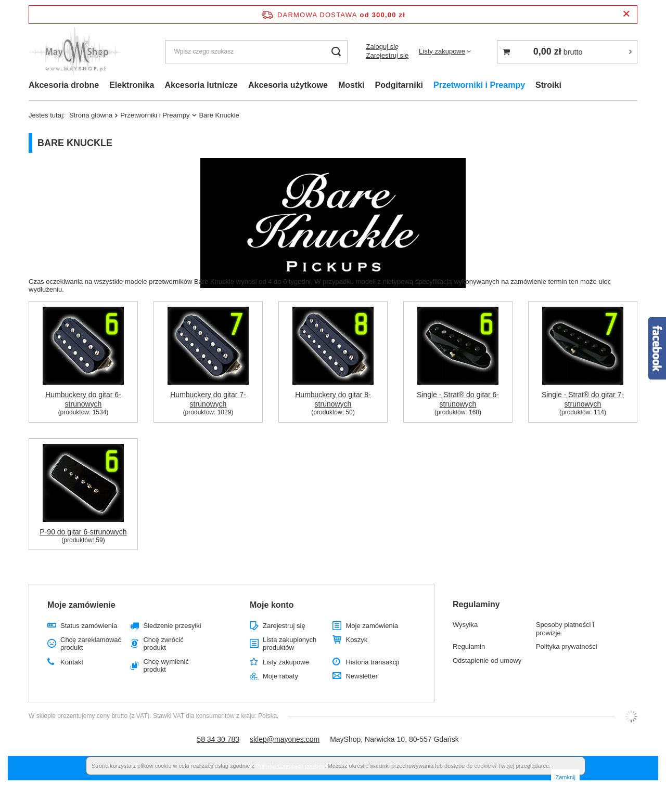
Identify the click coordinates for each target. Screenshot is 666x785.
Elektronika (131, 85)
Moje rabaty (280, 676)
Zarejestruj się (387, 55)
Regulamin (469, 646)
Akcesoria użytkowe (288, 85)
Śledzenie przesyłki (172, 626)
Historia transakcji (372, 662)
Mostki (351, 85)
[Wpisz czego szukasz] (256, 51)
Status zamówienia (88, 626)
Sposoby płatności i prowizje (565, 629)
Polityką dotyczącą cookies (290, 766)
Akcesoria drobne (64, 85)
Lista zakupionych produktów (289, 644)
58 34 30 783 (218, 739)
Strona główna (90, 115)
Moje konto (271, 604)
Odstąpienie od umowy (487, 660)
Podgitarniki (399, 85)
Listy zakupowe (442, 51)
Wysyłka (465, 625)
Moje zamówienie (81, 604)
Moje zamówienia (371, 626)
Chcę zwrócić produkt (163, 644)
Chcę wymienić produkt (165, 666)
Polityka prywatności (566, 646)
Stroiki (548, 85)
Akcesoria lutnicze (201, 85)
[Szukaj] (336, 51)
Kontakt (71, 662)
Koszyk (356, 640)
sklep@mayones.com (284, 739)
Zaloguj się (382, 46)
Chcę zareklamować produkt (90, 644)
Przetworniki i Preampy (479, 85)
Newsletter (361, 676)
